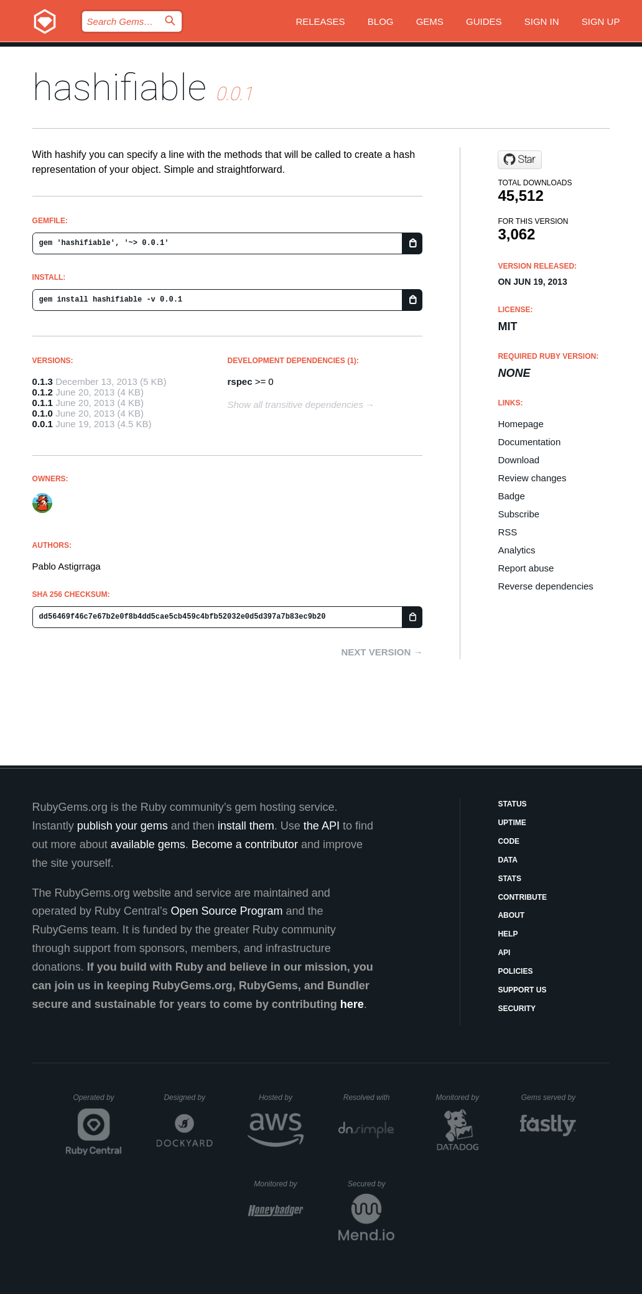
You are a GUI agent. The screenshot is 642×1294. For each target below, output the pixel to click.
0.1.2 (42, 392)
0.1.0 (42, 413)
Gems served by (549, 1097)
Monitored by (461, 1097)
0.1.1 (42, 402)
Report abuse (526, 568)
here (352, 1004)
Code (508, 841)
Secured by (371, 1184)
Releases (320, 21)
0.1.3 (42, 381)
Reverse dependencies (545, 586)
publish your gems (122, 826)
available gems (148, 844)
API (504, 952)
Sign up (601, 21)
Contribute (522, 897)
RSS (507, 532)
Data (508, 860)
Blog (381, 21)
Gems (430, 21)
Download (518, 460)
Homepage (520, 423)
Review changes (532, 478)
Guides (484, 21)
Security (517, 1008)
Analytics (516, 550)
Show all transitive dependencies (295, 404)
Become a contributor (245, 844)
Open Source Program (226, 911)
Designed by (188, 1097)
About (511, 915)
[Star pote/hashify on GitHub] (520, 159)
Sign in (541, 21)
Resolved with (368, 1097)
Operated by (97, 1102)
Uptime (512, 822)
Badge (511, 496)
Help (508, 934)
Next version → (382, 652)
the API (322, 826)
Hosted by (281, 1097)
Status (512, 804)
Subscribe (518, 514)
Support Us (522, 990)
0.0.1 (42, 423)
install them (246, 826)
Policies (515, 971)
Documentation (529, 442)
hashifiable (119, 87)
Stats (509, 878)
